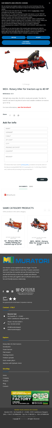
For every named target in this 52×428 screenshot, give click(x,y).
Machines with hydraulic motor (12, 363)
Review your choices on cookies (26, 410)
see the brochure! (24, 107)
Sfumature (24, 419)
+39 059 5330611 (17, 322)
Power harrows (7, 349)
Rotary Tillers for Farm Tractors (12, 344)
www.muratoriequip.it (14, 329)
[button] (49, 3)
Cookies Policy (30, 416)
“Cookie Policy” (36, 11)
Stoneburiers (7, 347)
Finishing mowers (8, 355)
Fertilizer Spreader (8, 358)
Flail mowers (7, 352)
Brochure (11, 195)
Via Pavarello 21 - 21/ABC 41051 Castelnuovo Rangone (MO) (18, 316)
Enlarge (26, 84)
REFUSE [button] (13, 37)
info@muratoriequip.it (14, 327)
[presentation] (18, 174)
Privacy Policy (21, 416)
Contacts (5, 386)
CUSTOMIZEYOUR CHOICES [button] (26, 42)
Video (31, 186)
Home (5, 375)
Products (5, 381)
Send (42, 179)
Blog (4, 383)
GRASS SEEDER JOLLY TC (9, 360)
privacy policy (25, 165)
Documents (23, 186)
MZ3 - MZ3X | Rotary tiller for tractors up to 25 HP (39, 242)
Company (6, 378)
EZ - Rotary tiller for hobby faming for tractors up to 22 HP (13, 242)
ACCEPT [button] (38, 37)
